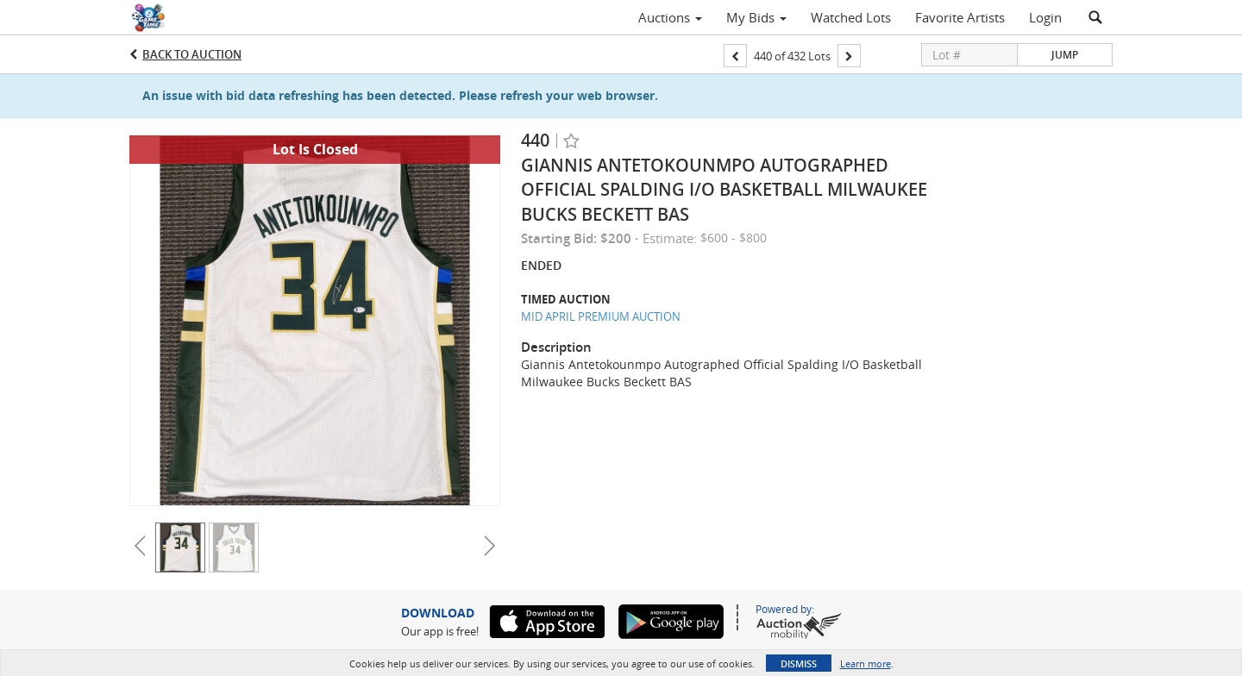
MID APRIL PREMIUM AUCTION (601, 316)
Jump (1064, 54)
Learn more (865, 663)
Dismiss (799, 663)
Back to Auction (192, 54)
